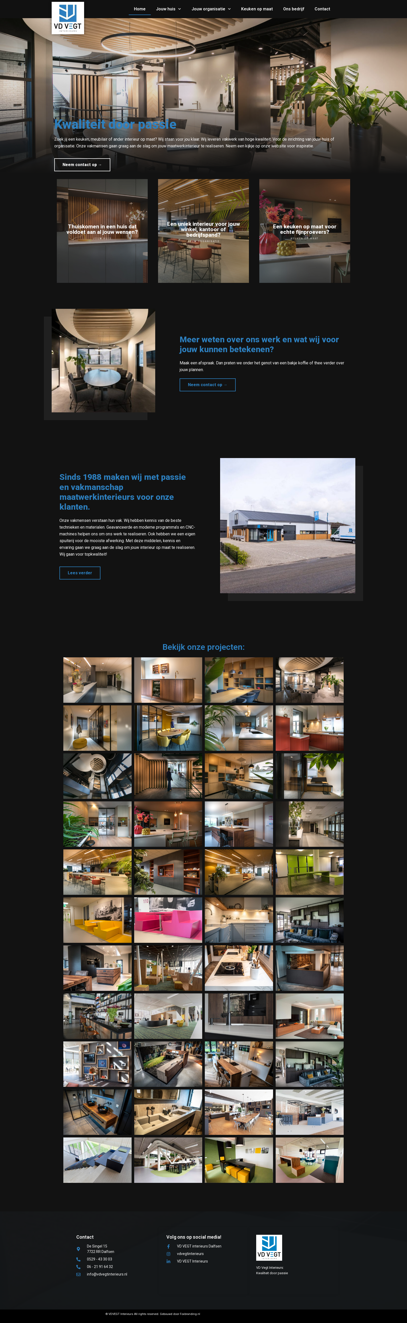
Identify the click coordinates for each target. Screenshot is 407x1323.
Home (140, 8)
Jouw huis (168, 9)
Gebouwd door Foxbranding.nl (180, 1314)
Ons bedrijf (293, 8)
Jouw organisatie (211, 9)
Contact (322, 8)
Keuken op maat (257, 8)
